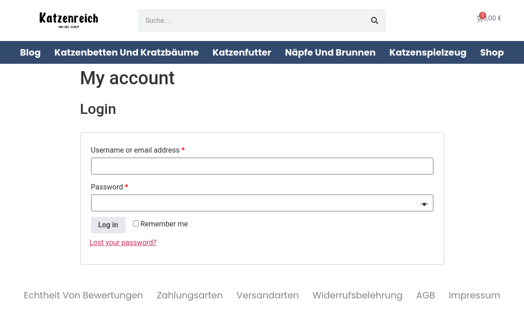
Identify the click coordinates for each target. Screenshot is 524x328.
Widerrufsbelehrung (358, 295)
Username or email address (138, 150)
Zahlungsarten (190, 295)
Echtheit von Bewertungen (83, 295)
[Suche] (374, 20)
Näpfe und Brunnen (330, 52)
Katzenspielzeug (428, 52)
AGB (425, 295)
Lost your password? (123, 242)
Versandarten (267, 295)
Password (109, 187)
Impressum (474, 295)
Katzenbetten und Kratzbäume (127, 52)
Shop (492, 52)
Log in (108, 224)
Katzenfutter (242, 52)
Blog (30, 52)
